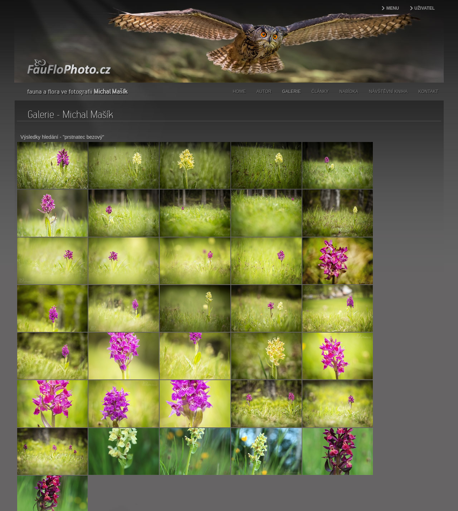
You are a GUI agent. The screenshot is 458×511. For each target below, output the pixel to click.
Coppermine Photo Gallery (238, 453)
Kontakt (428, 91)
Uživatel (424, 8)
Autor (264, 91)
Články (319, 91)
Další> (37, 440)
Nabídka (349, 91)
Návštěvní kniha (388, 91)
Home (239, 91)
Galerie (291, 91)
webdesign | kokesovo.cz (40, 494)
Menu (392, 8)
